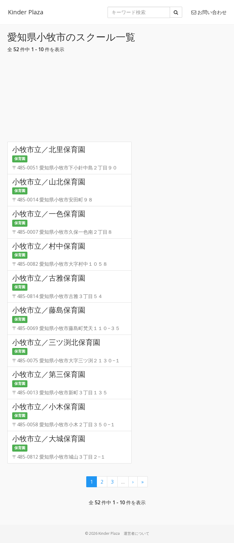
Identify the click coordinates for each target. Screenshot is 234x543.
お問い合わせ (209, 12)
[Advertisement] (117, 99)
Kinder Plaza (25, 12)
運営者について (136, 533)
